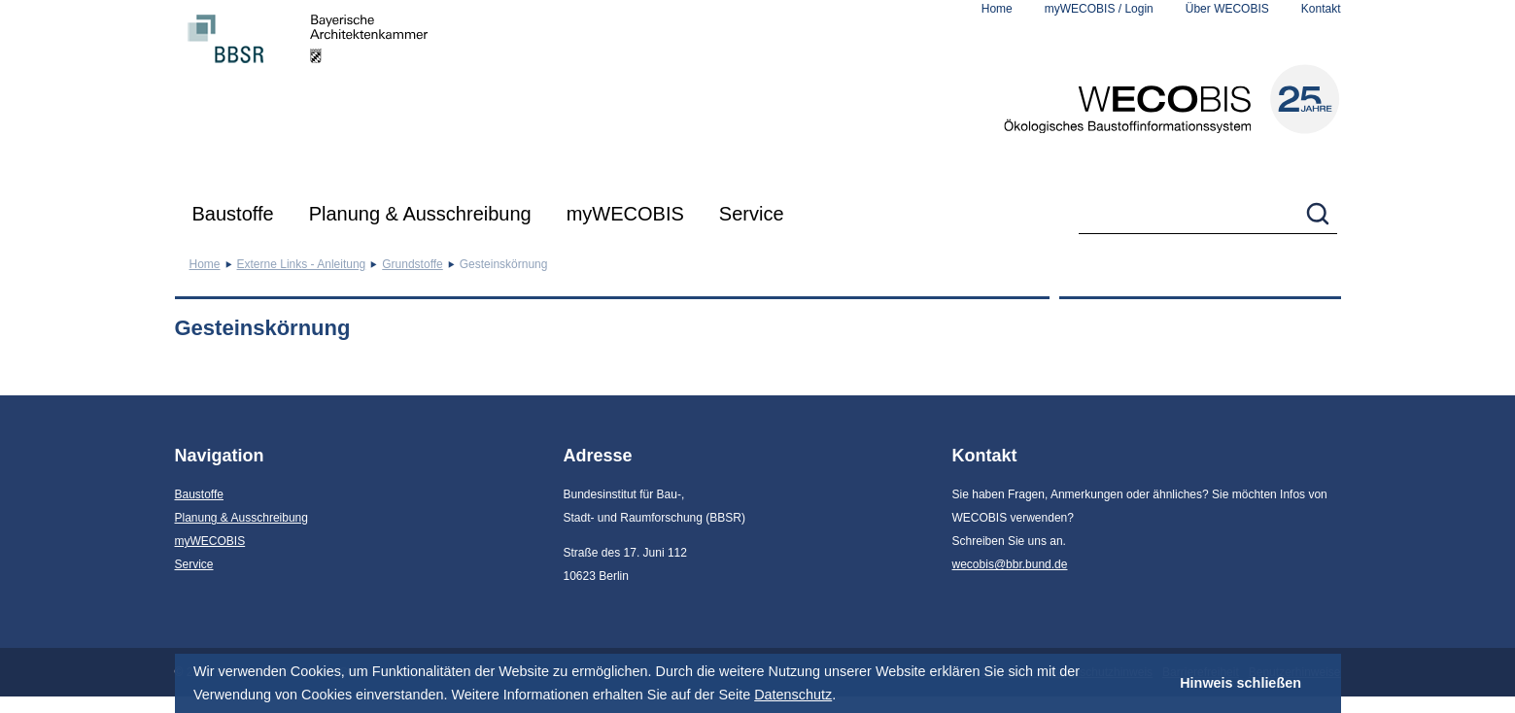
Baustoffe (233, 213)
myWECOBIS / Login (1099, 9)
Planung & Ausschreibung (420, 213)
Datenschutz (793, 694)
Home (997, 9)
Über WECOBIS (1227, 9)
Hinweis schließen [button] (1240, 683)
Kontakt (1321, 9)
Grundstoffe (412, 264)
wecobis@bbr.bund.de (1010, 564)
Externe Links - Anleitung (301, 264)
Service (751, 213)
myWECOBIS (625, 213)
